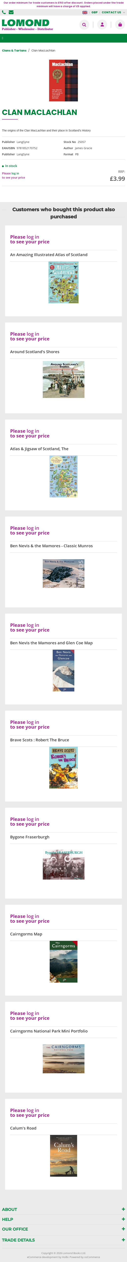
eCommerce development (42, 1257)
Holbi (65, 1257)
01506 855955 (4, 12)
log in (15, 173)
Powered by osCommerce (85, 1257)
